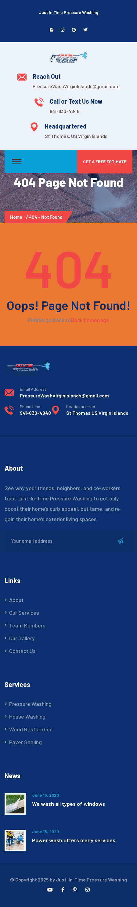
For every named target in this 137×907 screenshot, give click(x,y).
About (16, 599)
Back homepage (90, 320)
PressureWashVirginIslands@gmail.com (76, 86)
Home (17, 217)
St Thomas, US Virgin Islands (76, 136)
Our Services (24, 612)
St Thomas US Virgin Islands (97, 413)
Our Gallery (22, 638)
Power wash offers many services (73, 840)
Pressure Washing (30, 703)
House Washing (27, 716)
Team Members (27, 625)
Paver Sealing (25, 742)
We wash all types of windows (68, 803)
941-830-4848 (64, 111)
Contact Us (22, 651)
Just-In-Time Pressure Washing (91, 879)
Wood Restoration (30, 729)
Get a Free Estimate (104, 161)
